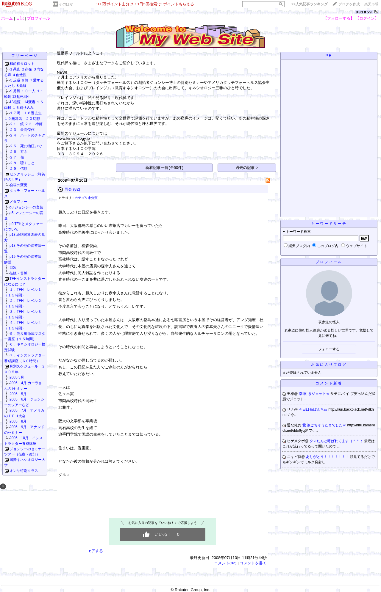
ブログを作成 (349, 4)
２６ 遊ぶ (18, 152)
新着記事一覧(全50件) (164, 167)
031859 (364, 12)
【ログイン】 (367, 18)
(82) (76, 189)
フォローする (329, 349)
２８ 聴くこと (22, 163)
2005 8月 (18, 421)
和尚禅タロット (22, 64)
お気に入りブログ (329, 364)
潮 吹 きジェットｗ (314, 394)
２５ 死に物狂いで (26, 146)
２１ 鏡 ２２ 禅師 (26, 124)
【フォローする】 (338, 18)
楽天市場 (371, 4)
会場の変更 (18, 185)
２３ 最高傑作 (22, 130)
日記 (20, 18)
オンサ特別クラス (24, 471)
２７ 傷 (17, 157)
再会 (68, 189)
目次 (13, 268)
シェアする (93, 551)
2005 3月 (17, 377)
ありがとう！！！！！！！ (328, 457)
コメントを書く (253, 563)
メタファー (18, 202)
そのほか (66, 4)
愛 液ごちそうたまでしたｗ (324, 425)
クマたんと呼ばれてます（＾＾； (337, 441)
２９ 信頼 (18, 169)
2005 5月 (18, 394)
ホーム (7, 18)
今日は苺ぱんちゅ (313, 409)
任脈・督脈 (18, 273)
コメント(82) (225, 563)
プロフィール (38, 18)
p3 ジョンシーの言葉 (26, 207)
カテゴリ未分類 (86, 198)
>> (309, 4)
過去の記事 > (246, 167)
